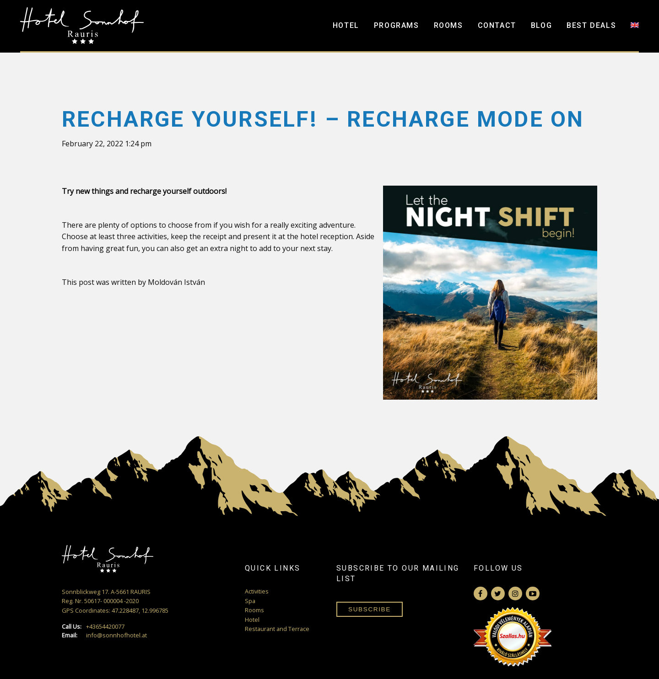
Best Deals (591, 25)
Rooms (448, 25)
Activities (257, 591)
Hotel (346, 25)
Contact (497, 25)
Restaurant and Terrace (277, 629)
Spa (250, 601)
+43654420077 (93, 626)
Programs (396, 25)
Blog (541, 25)
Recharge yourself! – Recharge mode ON (323, 119)
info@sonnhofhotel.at (104, 635)
